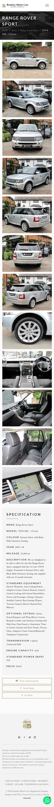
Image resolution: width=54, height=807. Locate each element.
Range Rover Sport (29, 30)
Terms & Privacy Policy (32, 794)
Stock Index (27, 688)
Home (5, 30)
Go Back (27, 695)
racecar (27, 798)
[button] (47, 800)
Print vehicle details (27, 681)
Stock (14, 30)
